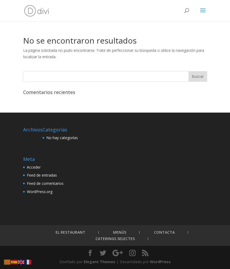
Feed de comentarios (45, 183)
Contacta (164, 232)
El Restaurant (70, 232)
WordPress (160, 261)
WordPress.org (39, 191)
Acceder (34, 167)
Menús (119, 232)
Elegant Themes (99, 261)
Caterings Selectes (115, 238)
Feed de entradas (42, 175)
